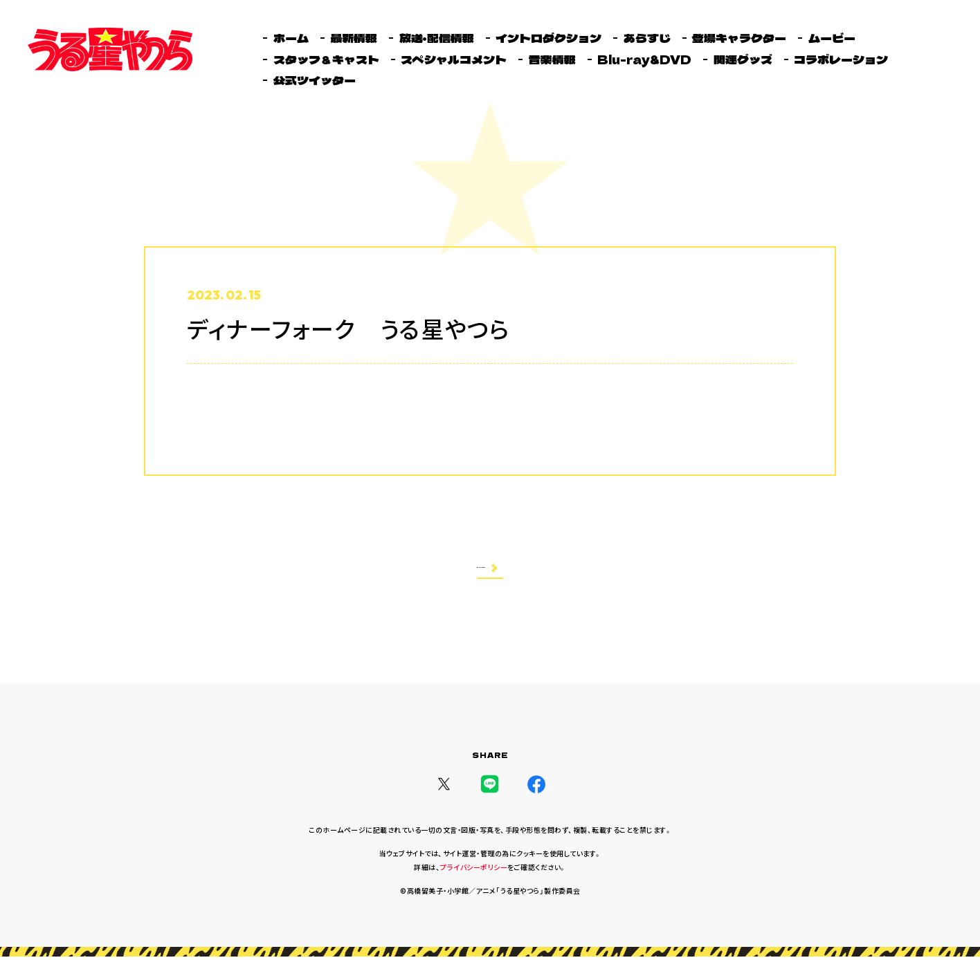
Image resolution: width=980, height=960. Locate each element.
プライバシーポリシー (473, 870)
